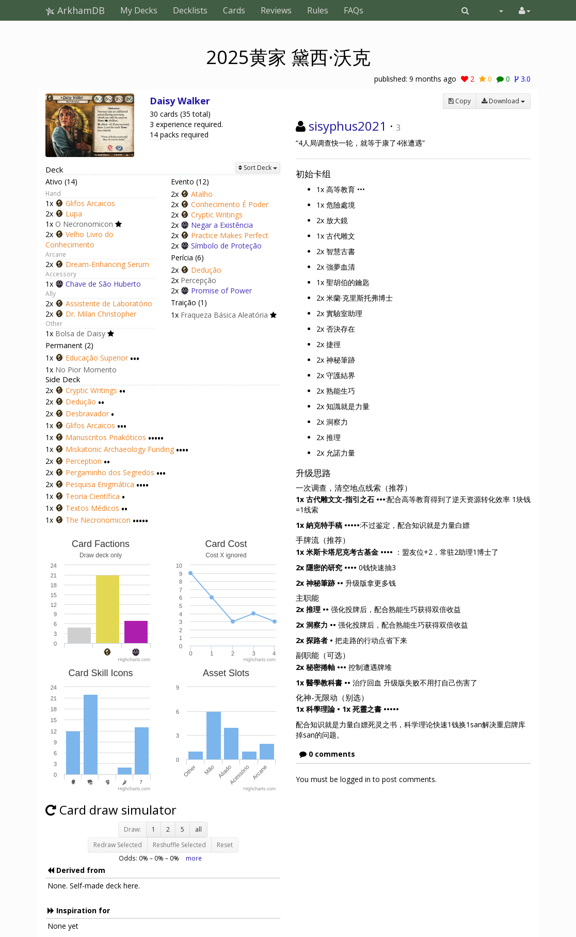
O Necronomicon (84, 224)
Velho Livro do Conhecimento (79, 239)
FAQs (353, 10)
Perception (84, 461)
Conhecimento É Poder (229, 204)
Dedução (206, 270)
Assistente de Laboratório (109, 303)
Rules (317, 10)
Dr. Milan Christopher (101, 314)
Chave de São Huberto (103, 284)
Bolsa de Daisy (80, 333)
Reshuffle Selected (179, 844)
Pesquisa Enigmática (100, 484)
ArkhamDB (75, 10)
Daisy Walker (180, 101)
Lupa (74, 213)
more (194, 858)
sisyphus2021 (348, 125)
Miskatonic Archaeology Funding (120, 449)
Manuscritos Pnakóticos (106, 437)
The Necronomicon (98, 520)
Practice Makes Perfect (229, 235)
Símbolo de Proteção (226, 246)
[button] (465, 10)
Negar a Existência (222, 225)
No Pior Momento (86, 369)
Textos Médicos (92, 508)
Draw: (132, 829)
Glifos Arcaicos (90, 203)
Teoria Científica (93, 496)
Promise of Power (221, 290)
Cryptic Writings (217, 215)
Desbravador (87, 413)
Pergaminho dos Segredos (110, 473)
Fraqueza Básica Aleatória (224, 315)
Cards (234, 10)
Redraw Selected (117, 844)
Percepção (198, 280)
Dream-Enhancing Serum (107, 264)
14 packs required (179, 134)
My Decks (138, 10)
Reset (225, 844)
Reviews (276, 10)
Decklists (190, 10)
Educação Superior (97, 358)
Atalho (202, 194)
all (198, 829)
